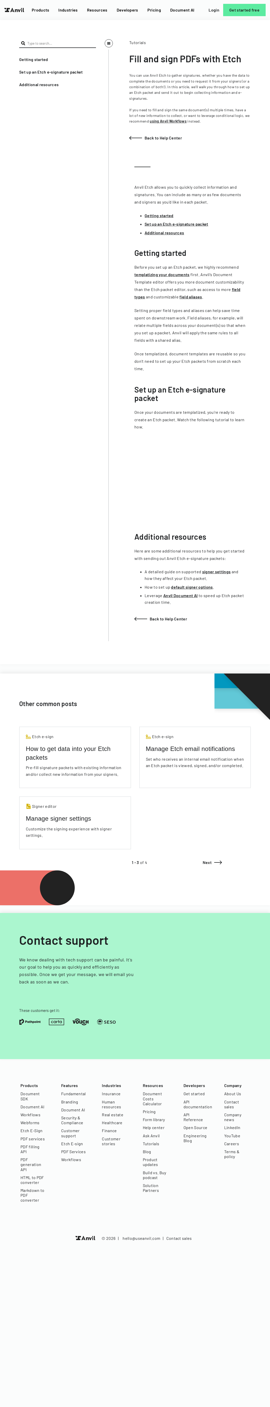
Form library (154, 1119)
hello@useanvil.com (141, 1238)
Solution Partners (151, 1188)
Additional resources (39, 84)
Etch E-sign (72, 1143)
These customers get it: (39, 1010)
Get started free (244, 9)
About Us (232, 1093)
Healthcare (112, 1122)
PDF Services (73, 1151)
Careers (231, 1143)
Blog (147, 1151)
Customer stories (111, 1141)
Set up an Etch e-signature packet (51, 71)
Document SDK (30, 1096)
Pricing (154, 9)
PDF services (32, 1138)
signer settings (216, 571)
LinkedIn (232, 1127)
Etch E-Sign (31, 1130)
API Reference (193, 1117)
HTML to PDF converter (32, 1180)
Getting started (33, 59)
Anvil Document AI (180, 595)
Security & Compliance (72, 1120)
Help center (154, 1127)
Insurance (111, 1093)
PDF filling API (30, 1149)
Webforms (30, 1122)
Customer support (70, 1133)
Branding (69, 1101)
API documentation (196, 1104)
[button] (57, 59)
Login (214, 9)
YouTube (232, 1135)
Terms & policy (232, 1154)
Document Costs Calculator (152, 1098)
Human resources (111, 1104)
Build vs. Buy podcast (154, 1175)
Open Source (195, 1127)
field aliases (190, 296)
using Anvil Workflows (168, 121)
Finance (109, 1130)
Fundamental (73, 1093)
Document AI (182, 9)
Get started (194, 1093)
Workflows (30, 1114)
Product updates (150, 1162)
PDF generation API (30, 1164)
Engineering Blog (195, 1138)
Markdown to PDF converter (32, 1195)
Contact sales (231, 1104)
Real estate (112, 1114)
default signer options (192, 587)
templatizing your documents (162, 274)
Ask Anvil (151, 1135)
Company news (232, 1117)
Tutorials (151, 1143)
